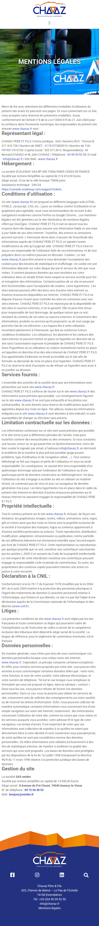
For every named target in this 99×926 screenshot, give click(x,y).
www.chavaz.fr (22, 128)
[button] (49, 23)
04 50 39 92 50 (76, 154)
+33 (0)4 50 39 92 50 (52, 899)
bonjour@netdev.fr (21, 794)
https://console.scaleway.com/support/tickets (32, 189)
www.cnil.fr (20, 606)
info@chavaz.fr (13, 159)
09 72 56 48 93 (34, 790)
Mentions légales (49, 908)
